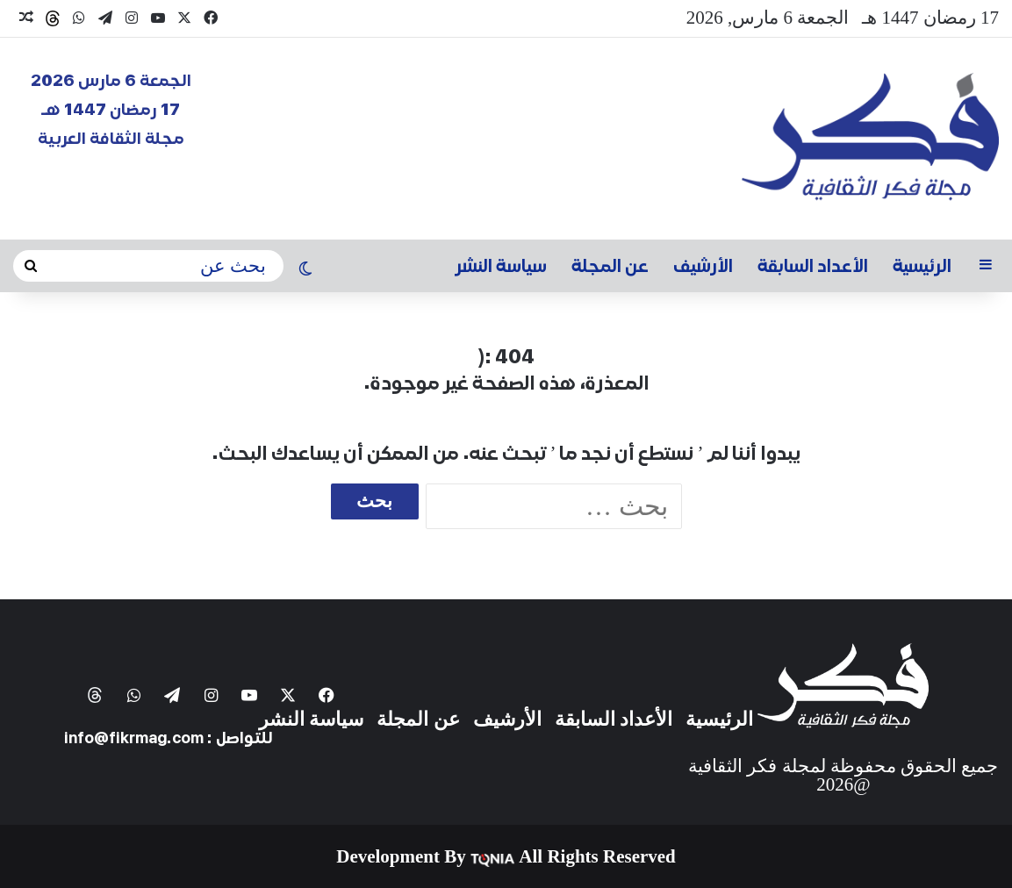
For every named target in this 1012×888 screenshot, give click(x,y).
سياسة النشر (501, 265)
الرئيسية (922, 265)
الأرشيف (703, 265)
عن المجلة (610, 265)
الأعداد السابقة (812, 265)
